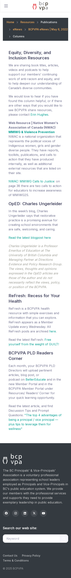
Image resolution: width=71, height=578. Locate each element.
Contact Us (10, 555)
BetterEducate (36, 379)
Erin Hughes (39, 114)
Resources (27, 22)
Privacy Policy (31, 555)
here (52, 331)
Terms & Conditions (16, 560)
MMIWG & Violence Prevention (32, 132)
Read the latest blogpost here (30, 238)
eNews (17, 29)
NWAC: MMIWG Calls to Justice (31, 181)
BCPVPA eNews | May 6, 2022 (48, 29)
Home (10, 22)
